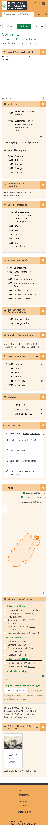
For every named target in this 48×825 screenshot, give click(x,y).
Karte (8, 487)
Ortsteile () (15, 651)
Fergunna (17, 616)
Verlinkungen (11, 425)
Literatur (10, 397)
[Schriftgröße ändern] (39, 14)
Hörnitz (10, 26)
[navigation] (24, 26)
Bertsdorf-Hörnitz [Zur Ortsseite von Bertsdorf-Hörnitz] (28, 714)
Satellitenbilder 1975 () (21, 666)
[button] (42, 364)
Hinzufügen (35, 690)
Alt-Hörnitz (23, 124)
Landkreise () (16, 641)
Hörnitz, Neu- (38, 26)
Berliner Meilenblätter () (20, 622)
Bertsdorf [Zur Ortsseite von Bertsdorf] (10, 714)
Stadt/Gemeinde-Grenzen (35, 497)
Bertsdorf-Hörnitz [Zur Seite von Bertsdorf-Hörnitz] (27, 39)
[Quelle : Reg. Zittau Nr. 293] (41, 364)
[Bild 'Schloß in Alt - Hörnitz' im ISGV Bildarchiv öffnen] (13, 750)
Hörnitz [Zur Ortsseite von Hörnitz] (10, 717)
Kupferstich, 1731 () (23, 610)
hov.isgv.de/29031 (31, 433)
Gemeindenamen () (20, 648)
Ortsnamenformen (15, 356)
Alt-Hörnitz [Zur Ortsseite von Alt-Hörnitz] (32, 711)
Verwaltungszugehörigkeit (18, 260)
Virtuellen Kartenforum (17, 699)
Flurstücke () (16, 654)
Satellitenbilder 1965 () (21, 663)
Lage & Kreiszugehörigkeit (18, 52)
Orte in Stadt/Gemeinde (36, 493)
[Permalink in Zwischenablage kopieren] (43, 433)
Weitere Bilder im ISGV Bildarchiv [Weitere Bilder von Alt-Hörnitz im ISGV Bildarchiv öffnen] (21, 771)
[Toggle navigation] (39, 3)
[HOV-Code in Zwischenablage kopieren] (24, 43)
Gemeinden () (17, 644)
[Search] (18, 14)
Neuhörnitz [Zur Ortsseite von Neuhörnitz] (23, 717)
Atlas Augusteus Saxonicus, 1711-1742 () (23, 615)
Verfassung (11, 104)
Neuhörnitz (20, 127)
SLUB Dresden (32, 610)
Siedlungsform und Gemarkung (15, 184)
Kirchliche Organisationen (18, 335)
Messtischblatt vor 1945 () (23, 633)
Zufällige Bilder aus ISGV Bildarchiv (17, 727)
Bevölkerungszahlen (16, 204)
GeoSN (34, 633)
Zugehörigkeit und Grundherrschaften (15, 311)
